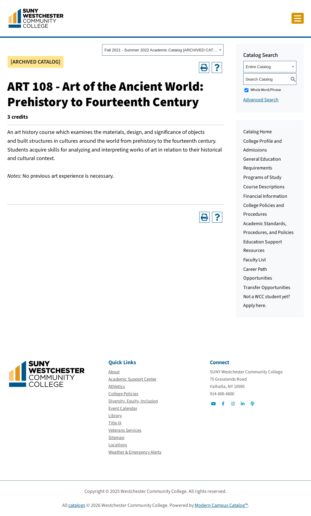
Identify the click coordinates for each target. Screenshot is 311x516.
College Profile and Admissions (262, 145)
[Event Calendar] (122, 408)
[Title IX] (114, 423)
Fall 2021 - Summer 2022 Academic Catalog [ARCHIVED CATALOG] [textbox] (160, 50)
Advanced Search (261, 99)
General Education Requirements (262, 163)
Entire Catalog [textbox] (258, 66)
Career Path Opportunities (257, 273)
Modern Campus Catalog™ (221, 505)
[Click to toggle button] (298, 18)
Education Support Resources (262, 246)
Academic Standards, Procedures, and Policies (268, 228)
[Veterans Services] (124, 430)
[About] (114, 372)
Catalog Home (257, 131)
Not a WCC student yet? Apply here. (266, 301)
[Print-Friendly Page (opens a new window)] (204, 67)
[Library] (115, 416)
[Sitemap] (116, 437)
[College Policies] (123, 394)
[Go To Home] (36, 18)
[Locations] (117, 445)
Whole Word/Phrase (266, 89)
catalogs (76, 505)
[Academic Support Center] (132, 379)
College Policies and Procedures (263, 210)
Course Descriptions (264, 186)
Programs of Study (262, 177)
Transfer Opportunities (266, 287)
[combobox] (163, 50)
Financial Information (265, 196)
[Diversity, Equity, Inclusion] (133, 401)
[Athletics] (116, 386)
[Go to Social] (213, 403)
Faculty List (254, 259)
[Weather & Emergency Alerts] (134, 452)
